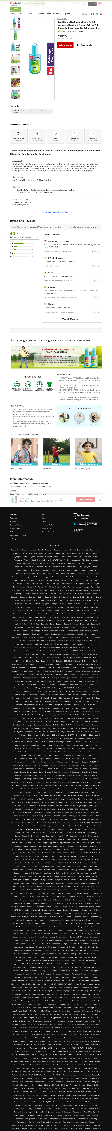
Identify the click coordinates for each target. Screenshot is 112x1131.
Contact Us (46, 521)
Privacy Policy (15, 528)
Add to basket (65, 45)
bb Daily (13, 539)
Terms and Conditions (18, 535)
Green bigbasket (16, 525)
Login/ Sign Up (92, 4)
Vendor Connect (48, 532)
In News (13, 521)
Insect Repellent (29, 486)
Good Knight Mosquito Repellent (33, 494)
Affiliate (12, 532)
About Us (13, 518)
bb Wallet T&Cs (47, 528)
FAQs (44, 518)
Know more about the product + (56, 212)
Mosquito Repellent (44, 486)
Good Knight (62, 19)
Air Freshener (16, 486)
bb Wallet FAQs (47, 525)
